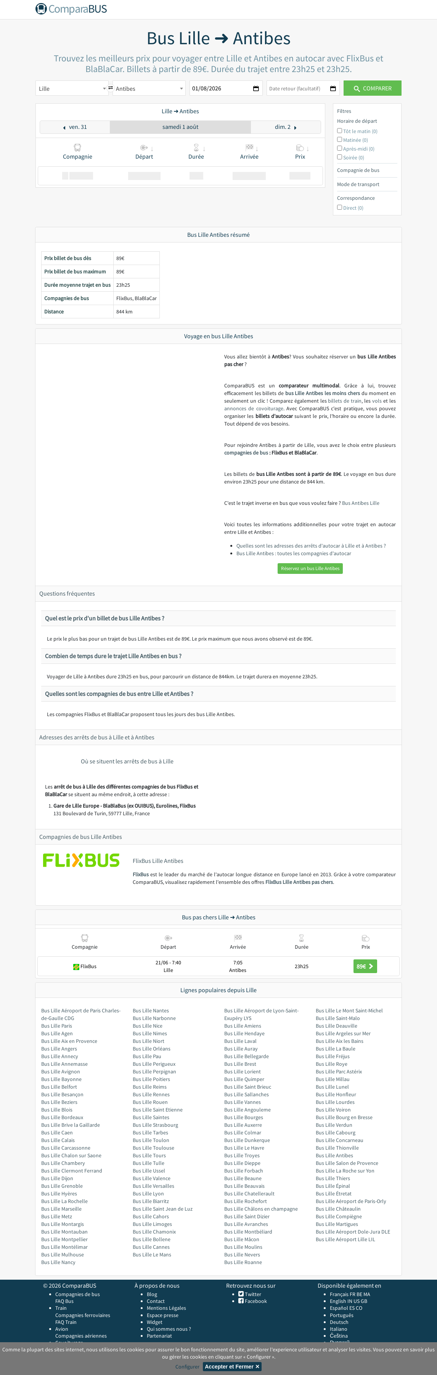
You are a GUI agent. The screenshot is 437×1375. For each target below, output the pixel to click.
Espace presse (162, 1315)
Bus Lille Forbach (243, 1170)
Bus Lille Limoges (152, 1224)
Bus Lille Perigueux (154, 1063)
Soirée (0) (353, 157)
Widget (154, 1322)
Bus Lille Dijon (57, 1178)
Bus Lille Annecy (59, 1056)
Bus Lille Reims (150, 1086)
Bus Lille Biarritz (151, 1201)
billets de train (344, 400)
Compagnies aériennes (81, 1335)
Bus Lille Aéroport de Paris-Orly (351, 1201)
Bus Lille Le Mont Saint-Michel (349, 1010)
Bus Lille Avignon (60, 1071)
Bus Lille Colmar (242, 1132)
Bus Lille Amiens (242, 1025)
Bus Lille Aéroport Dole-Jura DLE (353, 1231)
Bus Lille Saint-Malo (338, 1018)
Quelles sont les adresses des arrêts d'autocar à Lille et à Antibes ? (311, 545)
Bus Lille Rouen (150, 1102)
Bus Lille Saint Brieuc (247, 1086)
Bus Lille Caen (57, 1132)
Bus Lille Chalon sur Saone (71, 1155)
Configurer (187, 1366)
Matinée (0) (355, 140)
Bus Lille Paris (56, 1025)
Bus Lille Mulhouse (62, 1254)
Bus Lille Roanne (243, 1262)
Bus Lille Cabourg (335, 1132)
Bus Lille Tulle (148, 1163)
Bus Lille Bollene (151, 1239)
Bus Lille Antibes (334, 1155)
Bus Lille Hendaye (244, 1033)
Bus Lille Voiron (333, 1109)
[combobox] (72, 88)
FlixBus (141, 874)
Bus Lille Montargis (62, 1224)
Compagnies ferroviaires (82, 1315)
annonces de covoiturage (253, 408)
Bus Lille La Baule (335, 1048)
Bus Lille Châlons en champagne (261, 1208)
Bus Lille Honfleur (336, 1094)
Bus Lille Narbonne (154, 1018)
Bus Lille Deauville (336, 1025)
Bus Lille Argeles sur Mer (343, 1033)
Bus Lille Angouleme (247, 1109)
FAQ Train (66, 1322)
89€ (365, 966)
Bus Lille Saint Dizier (247, 1216)
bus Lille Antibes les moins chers (322, 393)
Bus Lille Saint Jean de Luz (163, 1208)
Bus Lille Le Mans (152, 1254)
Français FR (342, 1294)
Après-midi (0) (358, 148)
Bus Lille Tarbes (150, 1132)
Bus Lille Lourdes (335, 1102)
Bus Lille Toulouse (153, 1147)
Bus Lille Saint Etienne (158, 1109)
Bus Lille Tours (149, 1155)
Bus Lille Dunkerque (247, 1140)
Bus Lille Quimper (244, 1079)
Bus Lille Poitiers (151, 1079)
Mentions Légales (166, 1307)
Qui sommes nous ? (169, 1328)
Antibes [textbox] (125, 88)
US (356, 1301)
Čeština (339, 1335)
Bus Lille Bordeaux (62, 1117)
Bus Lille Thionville (337, 1147)
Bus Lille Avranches (246, 1224)
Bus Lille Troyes (242, 1155)
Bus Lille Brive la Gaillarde (70, 1124)
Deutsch (339, 1322)
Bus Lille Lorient (242, 1071)
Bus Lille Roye (331, 1063)
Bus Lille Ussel (149, 1170)
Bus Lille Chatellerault (249, 1193)
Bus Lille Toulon (151, 1140)
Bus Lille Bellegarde (246, 1056)
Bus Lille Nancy (58, 1262)
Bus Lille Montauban (64, 1231)
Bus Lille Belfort (59, 1086)
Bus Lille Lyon (148, 1193)
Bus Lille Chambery (63, 1163)
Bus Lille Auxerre (243, 1124)
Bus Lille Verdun (334, 1124)
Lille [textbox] (44, 88)
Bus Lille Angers (59, 1048)
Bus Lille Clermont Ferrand (71, 1170)
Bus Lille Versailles (153, 1185)
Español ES (343, 1307)
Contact (156, 1301)
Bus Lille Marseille (61, 1208)
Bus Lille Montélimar (64, 1246)
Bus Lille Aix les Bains (339, 1041)
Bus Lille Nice (147, 1025)
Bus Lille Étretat (334, 1193)
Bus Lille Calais (58, 1140)
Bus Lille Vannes (242, 1102)
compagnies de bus (246, 452)
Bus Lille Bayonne (61, 1079)
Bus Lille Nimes (150, 1033)
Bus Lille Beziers (59, 1102)
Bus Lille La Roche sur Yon (345, 1170)
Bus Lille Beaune (243, 1178)
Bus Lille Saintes (151, 1117)
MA (366, 1294)
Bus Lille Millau (333, 1079)
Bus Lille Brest (240, 1063)
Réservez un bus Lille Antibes (310, 568)
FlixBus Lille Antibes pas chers (299, 882)
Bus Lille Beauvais (244, 1185)
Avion (61, 1328)
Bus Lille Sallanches (246, 1094)
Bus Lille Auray (241, 1048)
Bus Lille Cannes (151, 1246)
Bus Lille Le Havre (244, 1147)
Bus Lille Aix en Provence (69, 1041)
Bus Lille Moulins (243, 1246)
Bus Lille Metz (56, 1216)
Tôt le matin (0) (360, 131)
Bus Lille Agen (57, 1033)
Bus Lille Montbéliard (248, 1231)
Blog (152, 1294)
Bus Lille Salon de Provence (347, 1163)
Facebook (255, 1301)
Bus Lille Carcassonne (65, 1147)
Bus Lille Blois (56, 1109)
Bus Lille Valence (151, 1178)
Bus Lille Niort (148, 1041)
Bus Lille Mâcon (241, 1239)
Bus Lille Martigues (337, 1224)
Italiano (338, 1328)
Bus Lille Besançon (62, 1094)
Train (61, 1307)
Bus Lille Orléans (151, 1048)
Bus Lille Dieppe (242, 1163)
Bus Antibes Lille (360, 503)
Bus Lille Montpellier (64, 1239)
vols (377, 400)
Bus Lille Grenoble (62, 1185)
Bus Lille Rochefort (245, 1201)
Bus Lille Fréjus (333, 1056)
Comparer (373, 88)
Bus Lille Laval (240, 1041)
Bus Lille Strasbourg (155, 1124)
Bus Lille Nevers (242, 1254)
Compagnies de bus (77, 1294)
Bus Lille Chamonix (154, 1231)
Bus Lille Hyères (59, 1193)
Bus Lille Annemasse (64, 1063)
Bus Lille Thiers (333, 1178)
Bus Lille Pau (147, 1056)
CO (359, 1307)
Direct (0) (353, 207)
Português (341, 1315)
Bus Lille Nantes (151, 1010)
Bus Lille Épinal (333, 1185)
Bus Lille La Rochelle (64, 1201)
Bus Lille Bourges (243, 1117)
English (338, 1301)
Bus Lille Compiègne (339, 1216)
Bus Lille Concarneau (339, 1140)
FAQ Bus (64, 1301)
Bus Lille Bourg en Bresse (344, 1117)
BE (359, 1294)
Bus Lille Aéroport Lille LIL (345, 1239)
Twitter (252, 1294)
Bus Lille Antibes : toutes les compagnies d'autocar (293, 553)
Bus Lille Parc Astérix (339, 1071)
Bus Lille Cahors (151, 1216)
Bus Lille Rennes (151, 1094)
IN (349, 1301)
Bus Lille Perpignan (154, 1071)
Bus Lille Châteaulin (338, 1208)
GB (364, 1301)
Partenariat (159, 1335)
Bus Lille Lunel (332, 1086)
